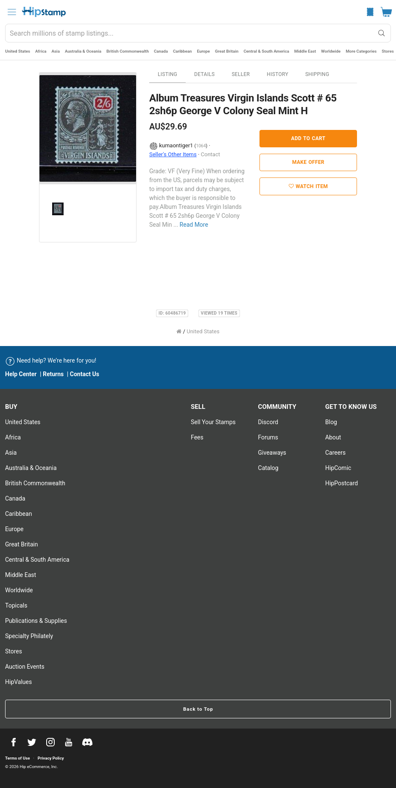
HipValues (18, 681)
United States (17, 51)
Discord (268, 422)
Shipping (317, 74)
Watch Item (308, 186)
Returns (53, 374)
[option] (87, 128)
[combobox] (198, 33)
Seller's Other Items (173, 154)
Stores (387, 51)
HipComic (338, 467)
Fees (197, 437)
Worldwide (330, 51)
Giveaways (272, 452)
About (333, 437)
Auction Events (25, 666)
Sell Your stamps (213, 422)
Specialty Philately (29, 636)
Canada (161, 51)
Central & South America (266, 51)
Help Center (21, 374)
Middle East (305, 51)
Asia (56, 51)
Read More (194, 224)
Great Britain (226, 51)
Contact (210, 154)
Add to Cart (308, 138)
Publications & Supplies (36, 620)
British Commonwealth (127, 51)
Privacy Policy (51, 758)
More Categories (361, 51)
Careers (335, 452)
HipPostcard (341, 483)
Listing (167, 74)
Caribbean (182, 51)
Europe (203, 51)
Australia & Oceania (83, 51)
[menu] (12, 12)
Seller (240, 74)
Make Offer (308, 162)
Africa (41, 51)
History (277, 74)
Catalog (268, 467)
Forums (268, 437)
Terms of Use (17, 758)
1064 (201, 146)
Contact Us (84, 374)
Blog (331, 422)
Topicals (16, 605)
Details (204, 74)
